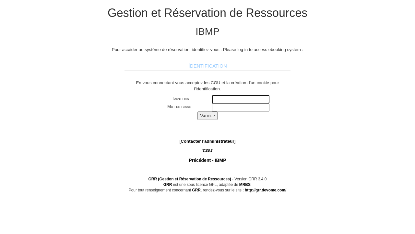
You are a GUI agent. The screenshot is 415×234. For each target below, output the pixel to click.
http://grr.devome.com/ (265, 190)
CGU (207, 150)
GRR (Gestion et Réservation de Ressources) (189, 179)
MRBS (245, 184)
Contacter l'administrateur (207, 141)
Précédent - (207, 160)
